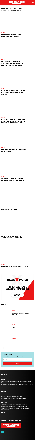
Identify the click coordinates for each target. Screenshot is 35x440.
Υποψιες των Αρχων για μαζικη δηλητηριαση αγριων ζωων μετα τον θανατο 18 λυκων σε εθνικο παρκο (12, 63)
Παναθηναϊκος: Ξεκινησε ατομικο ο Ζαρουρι (14, 266)
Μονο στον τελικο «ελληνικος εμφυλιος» (21, 340)
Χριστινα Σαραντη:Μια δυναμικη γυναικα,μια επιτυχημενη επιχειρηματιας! (14, 404)
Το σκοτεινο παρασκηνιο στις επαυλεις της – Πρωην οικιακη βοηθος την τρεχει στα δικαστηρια (21, 313)
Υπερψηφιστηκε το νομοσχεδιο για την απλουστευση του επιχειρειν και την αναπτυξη (13, 92)
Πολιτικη (3, 32)
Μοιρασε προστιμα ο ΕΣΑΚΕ (9, 209)
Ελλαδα (3, 59)
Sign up (17, 363)
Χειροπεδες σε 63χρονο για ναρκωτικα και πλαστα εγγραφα (11, 396)
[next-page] (4, 348)
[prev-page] (2, 348)
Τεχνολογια (3, 117)
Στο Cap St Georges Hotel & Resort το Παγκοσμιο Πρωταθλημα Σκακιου (14, 406)
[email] (17, 359)
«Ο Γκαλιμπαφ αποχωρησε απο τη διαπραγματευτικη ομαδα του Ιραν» (13, 398)
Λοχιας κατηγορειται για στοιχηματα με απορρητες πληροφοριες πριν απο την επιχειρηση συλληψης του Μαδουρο (13, 121)
